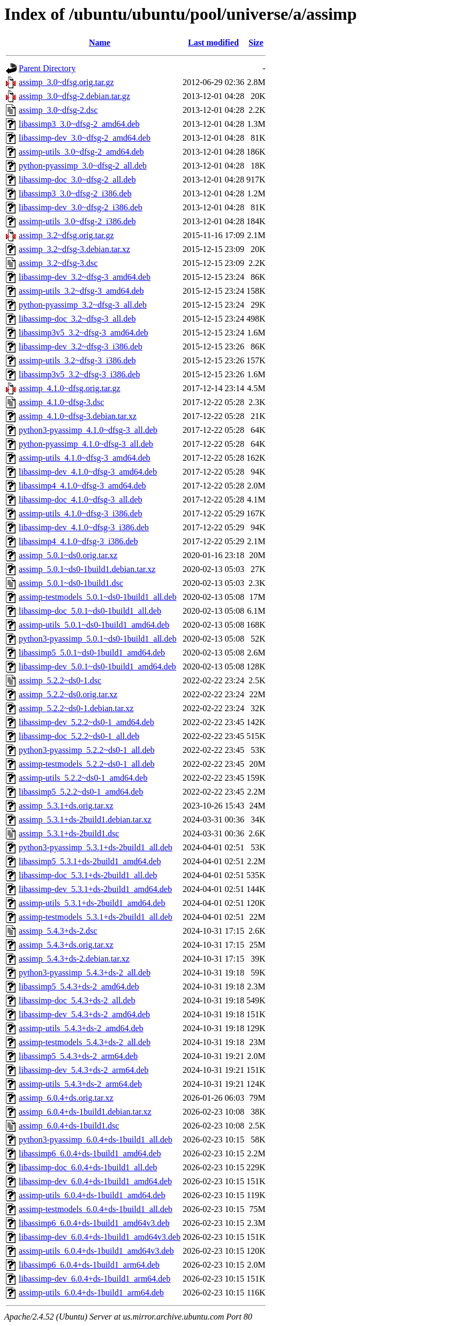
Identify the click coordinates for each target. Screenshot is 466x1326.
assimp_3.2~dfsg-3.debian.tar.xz (74, 249)
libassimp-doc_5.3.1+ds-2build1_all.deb (88, 875)
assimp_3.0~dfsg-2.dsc (58, 110)
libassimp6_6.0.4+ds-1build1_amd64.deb (90, 1153)
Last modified (213, 42)
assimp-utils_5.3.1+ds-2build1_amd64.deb (92, 903)
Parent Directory (47, 68)
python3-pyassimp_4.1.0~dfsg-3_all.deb (88, 430)
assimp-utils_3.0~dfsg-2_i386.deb (77, 221)
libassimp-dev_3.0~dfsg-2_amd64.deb (85, 137)
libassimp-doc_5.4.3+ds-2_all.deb (77, 1000)
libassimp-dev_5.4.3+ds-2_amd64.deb (84, 1014)
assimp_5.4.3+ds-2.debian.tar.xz (74, 958)
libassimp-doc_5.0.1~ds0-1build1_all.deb (90, 610)
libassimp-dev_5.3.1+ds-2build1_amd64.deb (95, 889)
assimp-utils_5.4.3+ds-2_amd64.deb (81, 1028)
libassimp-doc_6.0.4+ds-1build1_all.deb (88, 1167)
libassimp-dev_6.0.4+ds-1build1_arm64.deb (94, 1278)
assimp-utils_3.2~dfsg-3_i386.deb (77, 360)
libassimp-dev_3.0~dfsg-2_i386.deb (80, 207)
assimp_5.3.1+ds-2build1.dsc (69, 833)
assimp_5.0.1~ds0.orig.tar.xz (68, 555)
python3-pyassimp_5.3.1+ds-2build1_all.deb (95, 847)
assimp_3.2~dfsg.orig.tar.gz (66, 235)
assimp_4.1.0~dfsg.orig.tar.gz (70, 388)
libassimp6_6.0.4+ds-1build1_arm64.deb (89, 1264)
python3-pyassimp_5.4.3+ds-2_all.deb (85, 972)
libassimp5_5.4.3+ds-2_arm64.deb (78, 1056)
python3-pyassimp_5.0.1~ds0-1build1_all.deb (97, 638)
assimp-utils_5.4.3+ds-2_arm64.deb (80, 1083)
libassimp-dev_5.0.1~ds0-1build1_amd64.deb (97, 666)
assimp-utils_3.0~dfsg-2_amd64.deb (81, 151)
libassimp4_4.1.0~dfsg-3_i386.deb (78, 541)
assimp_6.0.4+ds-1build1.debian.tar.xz (85, 1111)
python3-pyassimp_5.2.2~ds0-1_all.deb (87, 750)
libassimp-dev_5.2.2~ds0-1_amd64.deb (86, 722)
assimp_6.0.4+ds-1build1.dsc (69, 1125)
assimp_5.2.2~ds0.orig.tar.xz (68, 694)
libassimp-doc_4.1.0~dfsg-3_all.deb (80, 499)
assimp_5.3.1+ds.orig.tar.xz (66, 805)
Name (99, 42)
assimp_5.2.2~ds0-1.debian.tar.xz (76, 708)
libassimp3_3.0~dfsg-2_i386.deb (75, 193)
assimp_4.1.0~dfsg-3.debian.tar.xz (78, 416)
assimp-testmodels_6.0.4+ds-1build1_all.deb (95, 1209)
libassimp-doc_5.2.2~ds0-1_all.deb (79, 736)
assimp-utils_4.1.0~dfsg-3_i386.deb (80, 513)
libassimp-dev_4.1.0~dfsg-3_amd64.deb (88, 471)
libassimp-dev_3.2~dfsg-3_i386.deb (80, 346)
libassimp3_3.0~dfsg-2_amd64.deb (79, 123)
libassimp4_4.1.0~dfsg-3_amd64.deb (82, 485)
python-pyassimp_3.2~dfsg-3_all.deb (83, 304)
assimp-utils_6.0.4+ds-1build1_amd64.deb (92, 1195)
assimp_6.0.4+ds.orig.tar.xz (66, 1097)
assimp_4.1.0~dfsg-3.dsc (61, 402)
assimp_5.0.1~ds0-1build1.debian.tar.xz (87, 569)
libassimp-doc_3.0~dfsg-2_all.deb (77, 179)
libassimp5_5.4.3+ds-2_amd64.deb (79, 986)
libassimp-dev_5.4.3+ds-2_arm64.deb (83, 1069)
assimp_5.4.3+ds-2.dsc (58, 930)
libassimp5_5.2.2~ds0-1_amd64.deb (81, 791)
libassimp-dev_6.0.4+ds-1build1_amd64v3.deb (100, 1236)
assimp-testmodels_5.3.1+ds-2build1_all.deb (95, 916)
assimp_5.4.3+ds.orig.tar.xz (66, 944)
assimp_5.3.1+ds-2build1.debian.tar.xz (85, 819)
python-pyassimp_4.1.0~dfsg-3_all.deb (86, 443)
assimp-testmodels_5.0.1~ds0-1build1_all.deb (97, 596)
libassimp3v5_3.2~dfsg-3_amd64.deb (83, 332)
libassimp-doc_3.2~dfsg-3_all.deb (77, 318)
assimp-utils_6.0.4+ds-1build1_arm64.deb (91, 1292)
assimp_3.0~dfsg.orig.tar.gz (66, 82)
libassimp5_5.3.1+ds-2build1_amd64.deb (90, 861)
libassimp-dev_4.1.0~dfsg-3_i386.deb (84, 527)
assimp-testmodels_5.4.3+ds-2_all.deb (85, 1042)
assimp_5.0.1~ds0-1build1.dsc (71, 583)
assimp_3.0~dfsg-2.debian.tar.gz (74, 96)
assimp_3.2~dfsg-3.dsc (58, 263)
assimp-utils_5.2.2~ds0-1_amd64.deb (83, 777)
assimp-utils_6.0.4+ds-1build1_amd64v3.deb (96, 1250)
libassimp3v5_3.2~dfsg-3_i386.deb (79, 374)
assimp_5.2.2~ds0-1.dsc (60, 680)
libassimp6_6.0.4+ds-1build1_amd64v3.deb (94, 1223)
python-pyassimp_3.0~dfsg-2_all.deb (83, 165)
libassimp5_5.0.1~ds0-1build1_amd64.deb (92, 652)
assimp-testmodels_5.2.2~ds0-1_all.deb (87, 763)
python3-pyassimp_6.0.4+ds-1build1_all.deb (95, 1139)
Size (256, 42)
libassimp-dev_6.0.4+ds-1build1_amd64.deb (95, 1181)
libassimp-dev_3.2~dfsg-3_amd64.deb (85, 276)
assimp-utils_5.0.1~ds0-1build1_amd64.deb (94, 624)
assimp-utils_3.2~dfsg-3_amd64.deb (81, 290)
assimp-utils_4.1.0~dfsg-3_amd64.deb (85, 457)
